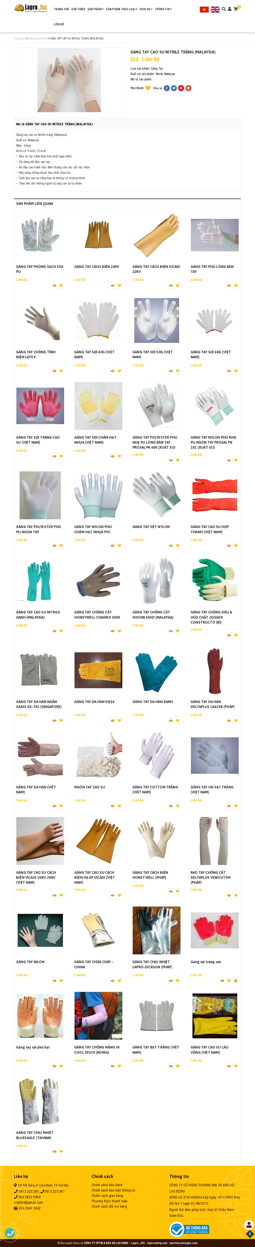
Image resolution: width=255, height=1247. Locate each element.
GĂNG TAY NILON (30, 962)
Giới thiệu (78, 9)
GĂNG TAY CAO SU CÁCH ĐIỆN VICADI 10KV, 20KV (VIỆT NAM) (36, 877)
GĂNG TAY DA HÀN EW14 (94, 702)
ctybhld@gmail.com (28, 1202)
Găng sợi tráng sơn (206, 962)
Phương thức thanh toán (110, 1201)
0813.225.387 (26, 1191)
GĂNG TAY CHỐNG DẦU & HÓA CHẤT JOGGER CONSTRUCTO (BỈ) (211, 617)
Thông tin (163, 9)
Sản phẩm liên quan (34, 203)
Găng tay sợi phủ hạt (33, 1047)
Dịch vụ (146, 9)
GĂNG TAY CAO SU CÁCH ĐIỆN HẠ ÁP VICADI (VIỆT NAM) (94, 877)
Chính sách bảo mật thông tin (113, 1190)
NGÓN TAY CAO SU (89, 787)
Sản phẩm (95, 9)
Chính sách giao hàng (107, 1196)
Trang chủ (61, 9)
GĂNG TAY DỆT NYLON (151, 527)
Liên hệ (59, 24)
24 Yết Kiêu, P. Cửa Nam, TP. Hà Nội (41, 1185)
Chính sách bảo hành (107, 1185)
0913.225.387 (52, 1191)
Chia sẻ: (158, 88)
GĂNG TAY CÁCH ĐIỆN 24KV (96, 267)
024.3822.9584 (27, 1197)
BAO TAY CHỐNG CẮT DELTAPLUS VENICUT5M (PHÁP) (210, 877)
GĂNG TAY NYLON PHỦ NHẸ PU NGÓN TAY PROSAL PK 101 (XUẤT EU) (213, 442)
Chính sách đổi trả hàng (109, 1206)
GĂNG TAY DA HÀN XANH (152, 702)
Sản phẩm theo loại (121, 9)
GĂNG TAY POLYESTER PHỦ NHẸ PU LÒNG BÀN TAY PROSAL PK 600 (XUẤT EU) (154, 442)
